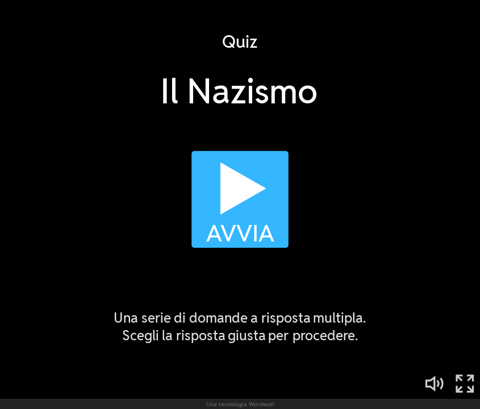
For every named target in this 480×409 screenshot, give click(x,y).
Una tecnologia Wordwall (240, 404)
